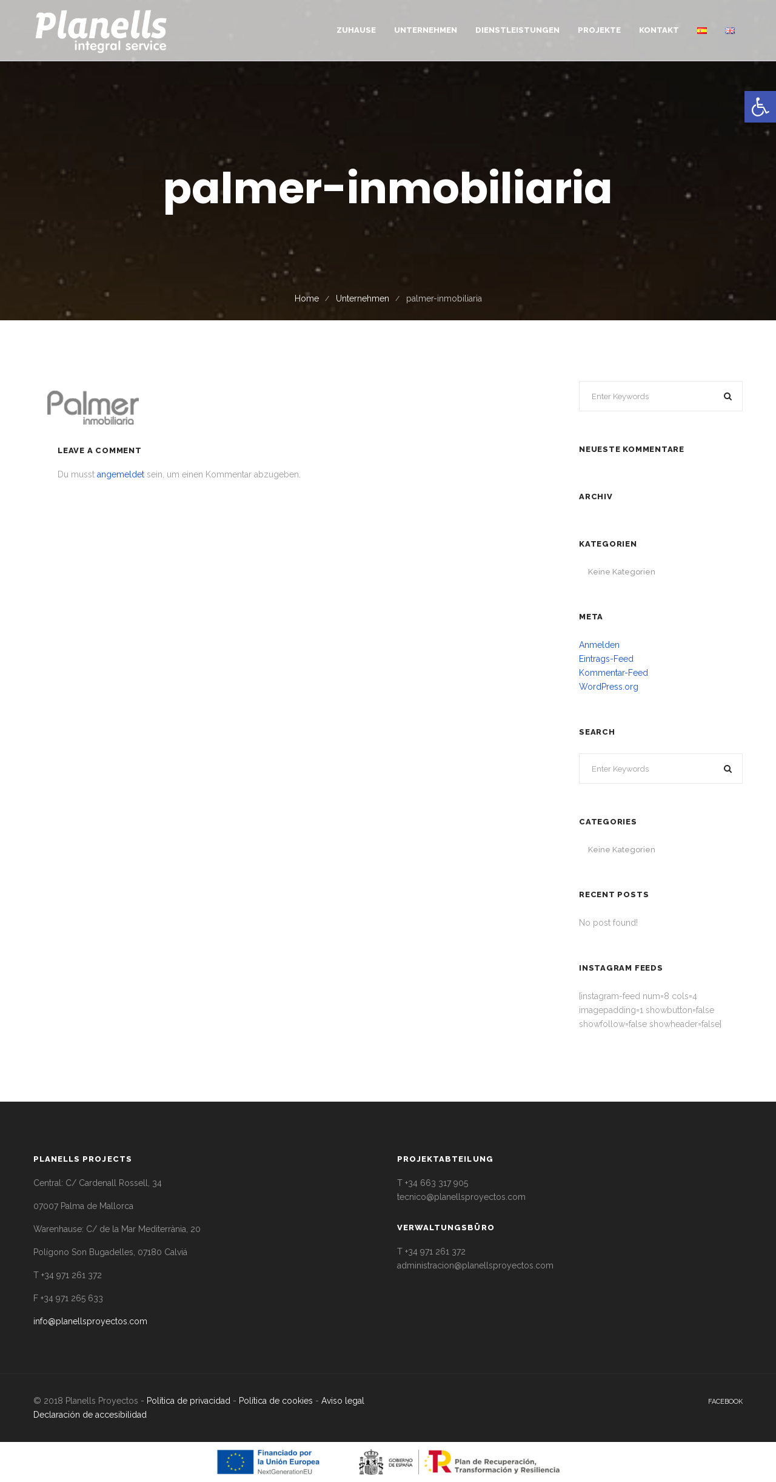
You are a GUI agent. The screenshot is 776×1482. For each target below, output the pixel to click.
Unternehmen (362, 298)
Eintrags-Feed (606, 659)
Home (307, 298)
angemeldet (120, 474)
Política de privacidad (188, 1401)
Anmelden (599, 645)
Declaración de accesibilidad (90, 1415)
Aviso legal (342, 1401)
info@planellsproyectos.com (90, 1321)
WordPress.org (608, 687)
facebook (725, 1402)
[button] (760, 107)
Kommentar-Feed (613, 673)
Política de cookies (276, 1401)
